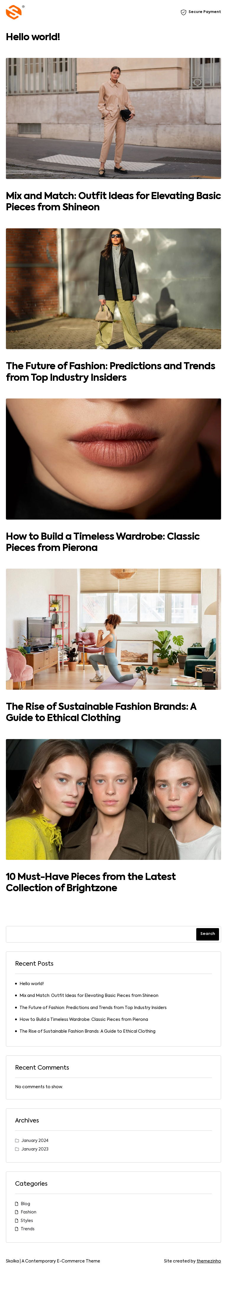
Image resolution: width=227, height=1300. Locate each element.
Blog (25, 1204)
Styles (27, 1221)
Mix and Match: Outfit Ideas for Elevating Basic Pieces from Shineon (89, 996)
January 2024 (35, 1141)
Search (207, 934)
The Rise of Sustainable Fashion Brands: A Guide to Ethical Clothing (87, 1031)
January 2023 (35, 1149)
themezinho (209, 1261)
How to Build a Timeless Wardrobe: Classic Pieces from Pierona (84, 1020)
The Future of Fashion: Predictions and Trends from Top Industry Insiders (93, 1008)
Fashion (28, 1212)
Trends (28, 1229)
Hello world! (33, 37)
